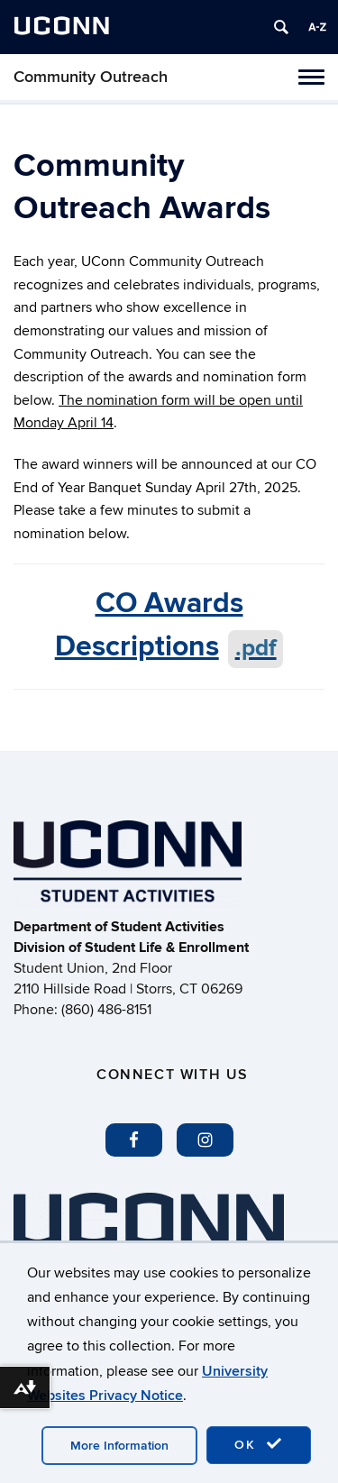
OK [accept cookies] (258, 1444)
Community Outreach (91, 77)
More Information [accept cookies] (119, 1445)
